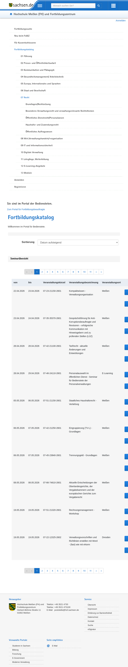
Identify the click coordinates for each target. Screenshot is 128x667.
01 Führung (26, 56)
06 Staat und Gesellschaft (33, 90)
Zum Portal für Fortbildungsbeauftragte (26, 209)
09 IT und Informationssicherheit (37, 145)
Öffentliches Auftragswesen (39, 131)
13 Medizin (26, 172)
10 (84, 271)
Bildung (15, 650)
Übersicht (92, 605)
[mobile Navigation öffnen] (39, 6)
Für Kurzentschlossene (25, 42)
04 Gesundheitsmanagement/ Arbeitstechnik (42, 76)
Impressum (92, 609)
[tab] (45, 599)
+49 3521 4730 (61, 604)
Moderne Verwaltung (21, 662)
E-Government (18, 658)
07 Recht (25, 97)
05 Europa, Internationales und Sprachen (41, 83)
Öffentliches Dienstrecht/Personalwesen (45, 117)
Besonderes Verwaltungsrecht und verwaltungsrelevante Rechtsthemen (60, 110)
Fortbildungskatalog (24, 49)
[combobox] (73, 5)
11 (90, 271)
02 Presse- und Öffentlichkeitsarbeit (38, 63)
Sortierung (28, 242)
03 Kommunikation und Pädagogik (37, 70)
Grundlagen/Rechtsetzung (38, 104)
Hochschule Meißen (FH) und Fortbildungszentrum (44, 14)
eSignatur (92, 629)
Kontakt (91, 621)
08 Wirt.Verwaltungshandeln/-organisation (42, 138)
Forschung (16, 654)
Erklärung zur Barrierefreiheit (100, 613)
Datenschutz (93, 617)
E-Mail (54, 646)
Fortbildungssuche (23, 28)
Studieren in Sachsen (21, 646)
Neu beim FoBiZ (22, 35)
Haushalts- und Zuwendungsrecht (42, 124)
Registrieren (20, 186)
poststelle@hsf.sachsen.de (66, 610)
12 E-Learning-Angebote (33, 166)
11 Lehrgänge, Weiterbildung (35, 159)
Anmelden (121, 20)
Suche (90, 625)
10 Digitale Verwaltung (32, 152)
